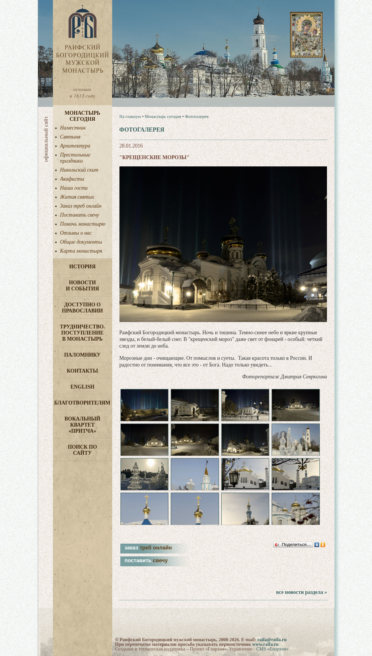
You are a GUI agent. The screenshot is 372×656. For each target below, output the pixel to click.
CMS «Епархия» (272, 648)
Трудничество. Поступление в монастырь (82, 333)
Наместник (73, 128)
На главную (130, 116)
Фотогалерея (196, 116)
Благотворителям (82, 403)
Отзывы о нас (76, 233)
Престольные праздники (75, 158)
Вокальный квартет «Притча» (82, 425)
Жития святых (77, 197)
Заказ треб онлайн (81, 206)
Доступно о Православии (82, 308)
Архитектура (75, 146)
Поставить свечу (79, 215)
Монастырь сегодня (82, 116)
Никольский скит (79, 170)
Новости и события (82, 286)
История (82, 266)
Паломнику (82, 355)
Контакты (82, 371)
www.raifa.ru (265, 644)
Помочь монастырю (82, 224)
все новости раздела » (301, 592)
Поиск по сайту (82, 450)
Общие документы (81, 242)
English (82, 387)
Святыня (70, 137)
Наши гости (74, 188)
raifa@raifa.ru (272, 639)
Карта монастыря (81, 251)
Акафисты (72, 179)
